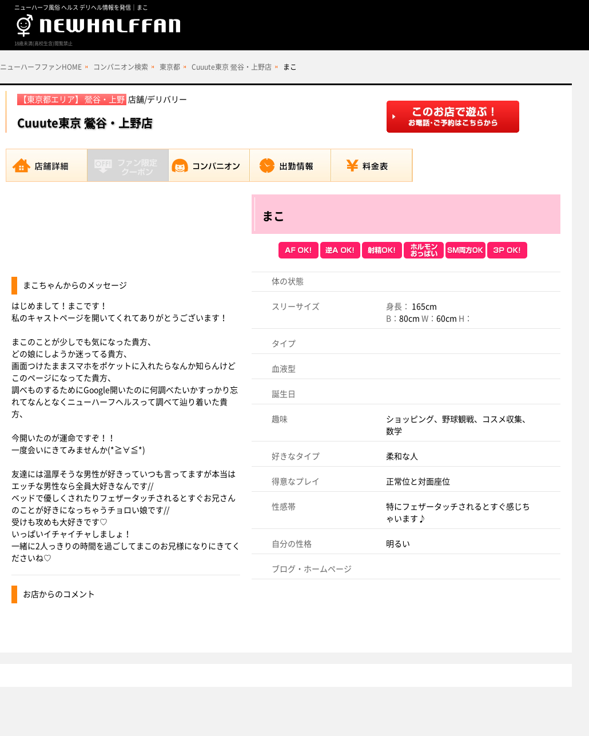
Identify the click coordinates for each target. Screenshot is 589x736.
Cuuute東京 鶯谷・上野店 (232, 66)
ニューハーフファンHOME (41, 66)
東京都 (170, 66)
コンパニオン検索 (120, 66)
